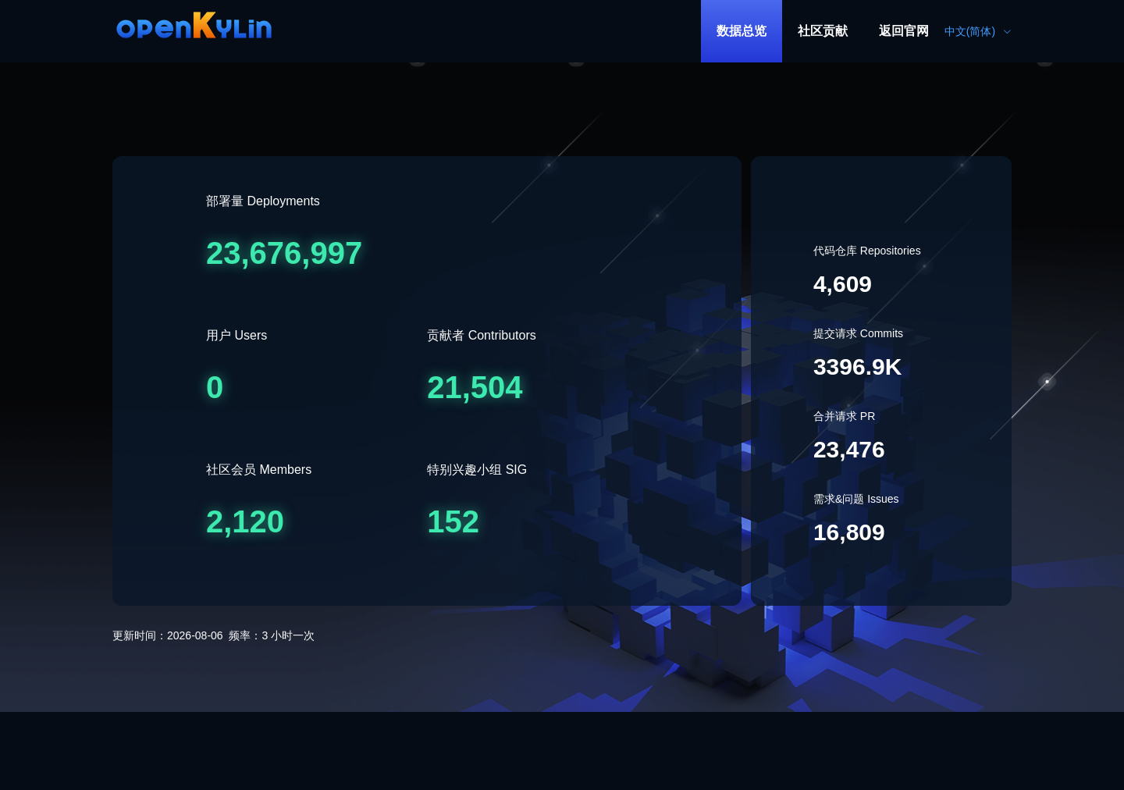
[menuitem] (741, 31)
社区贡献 (823, 30)
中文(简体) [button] (978, 31)
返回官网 (904, 30)
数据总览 (742, 30)
